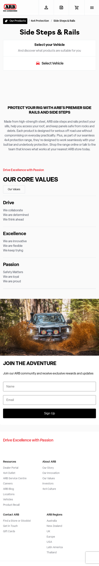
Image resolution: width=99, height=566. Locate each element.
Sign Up (49, 413)
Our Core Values (30, 180)
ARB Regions (54, 514)
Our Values (14, 189)
